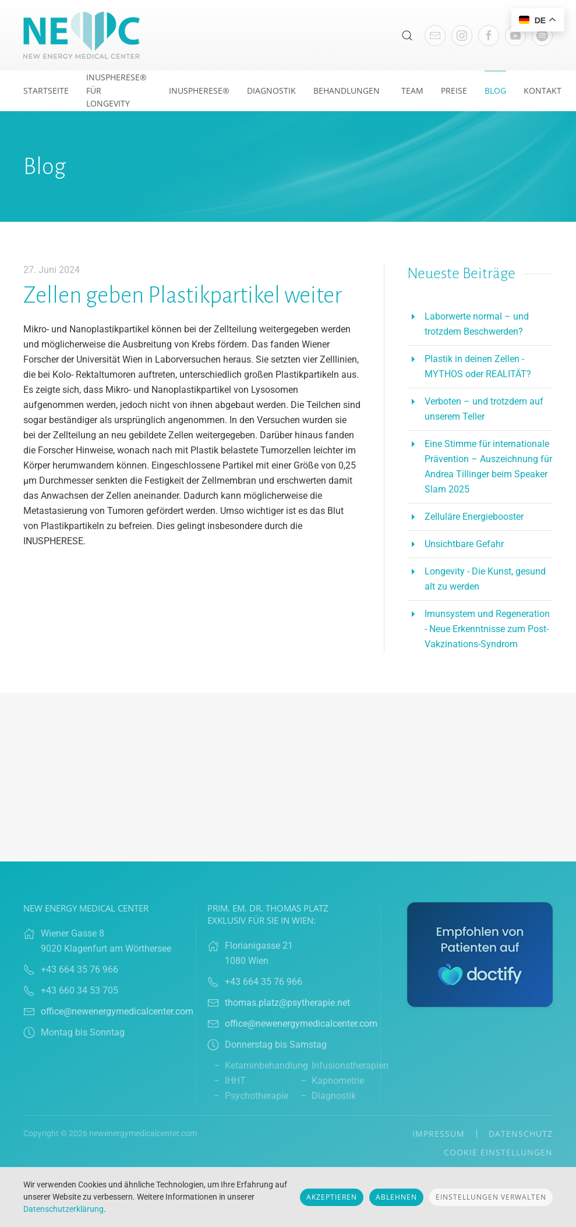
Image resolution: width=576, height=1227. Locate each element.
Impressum (438, 1133)
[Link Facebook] (488, 35)
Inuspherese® (199, 90)
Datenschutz (521, 1133)
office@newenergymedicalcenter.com (117, 1011)
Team (412, 90)
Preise (454, 90)
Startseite (46, 90)
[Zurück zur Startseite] (81, 35)
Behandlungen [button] (346, 90)
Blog (495, 90)
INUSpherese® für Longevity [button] (116, 90)
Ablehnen (396, 1197)
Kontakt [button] (542, 90)
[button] (407, 35)
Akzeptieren (331, 1197)
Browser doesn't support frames (288, 777)
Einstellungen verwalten (491, 1197)
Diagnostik (271, 90)
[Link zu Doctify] (480, 953)
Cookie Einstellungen (498, 1152)
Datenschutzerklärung (63, 1209)
